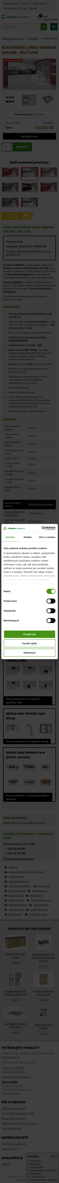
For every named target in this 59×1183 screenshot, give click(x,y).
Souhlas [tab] (10, 537)
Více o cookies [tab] (47, 537)
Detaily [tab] (28, 537)
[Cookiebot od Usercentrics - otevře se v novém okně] (42, 528)
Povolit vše (29, 634)
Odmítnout (30, 652)
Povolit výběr (29, 643)
